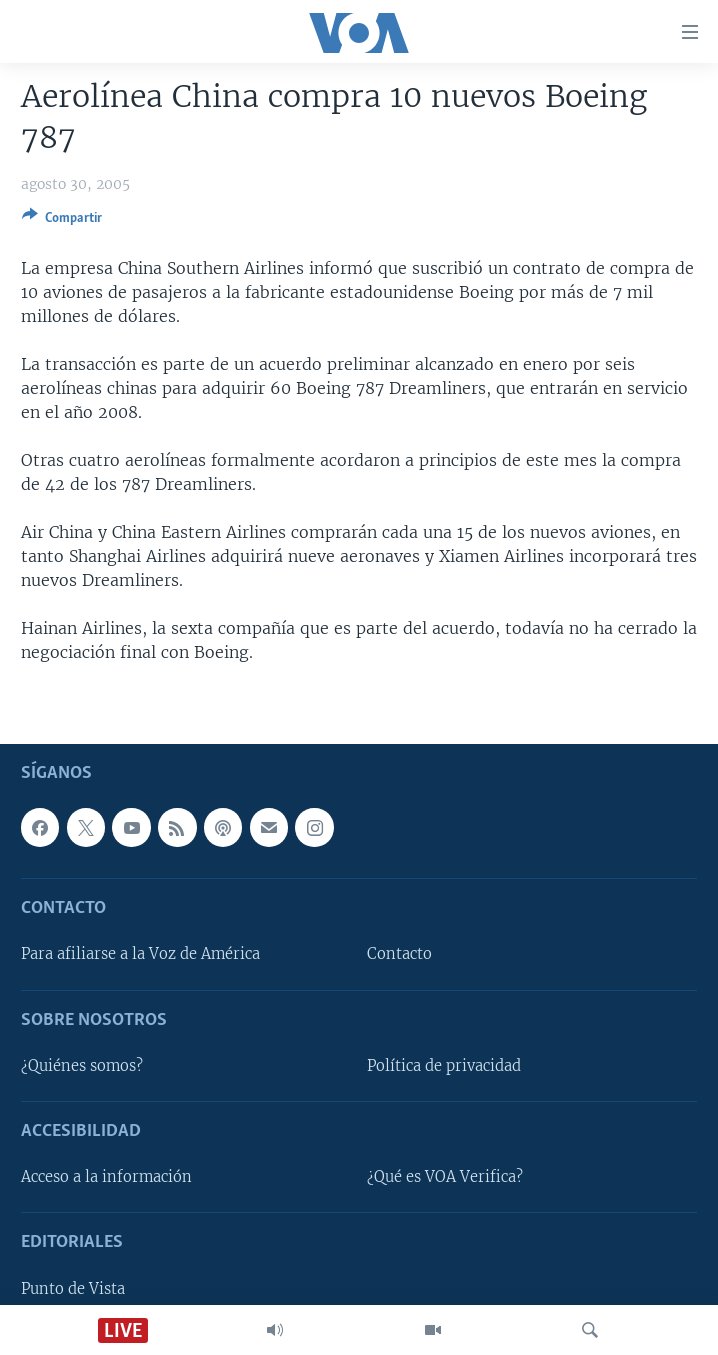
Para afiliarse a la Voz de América (140, 954)
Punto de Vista (73, 1288)
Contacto (399, 954)
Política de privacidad (444, 1066)
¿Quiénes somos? (82, 1066)
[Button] (62, 221)
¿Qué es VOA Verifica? (445, 1177)
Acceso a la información (106, 1177)
